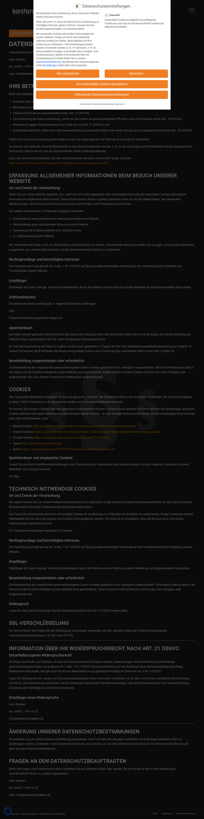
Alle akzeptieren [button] (67, 71)
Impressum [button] (119, 102)
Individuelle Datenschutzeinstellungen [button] (102, 93)
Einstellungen (50, 63)
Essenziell (114, 13)
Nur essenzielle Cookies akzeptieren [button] (102, 82)
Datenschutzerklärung (48, 59)
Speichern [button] (136, 71)
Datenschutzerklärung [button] (103, 102)
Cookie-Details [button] (85, 102)
